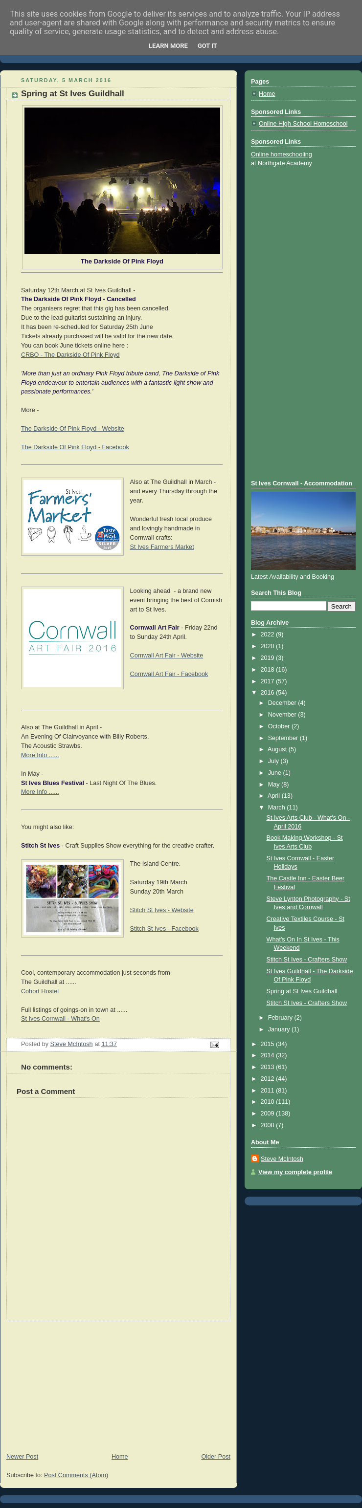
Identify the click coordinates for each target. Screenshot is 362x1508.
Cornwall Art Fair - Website (167, 655)
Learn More (168, 45)
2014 (268, 1055)
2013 (268, 1067)
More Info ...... (40, 755)
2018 (268, 669)
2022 (268, 634)
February (281, 1017)
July (274, 761)
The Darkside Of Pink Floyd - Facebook (75, 447)
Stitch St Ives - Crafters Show (307, 959)
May (274, 784)
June (275, 772)
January (280, 1029)
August (278, 749)
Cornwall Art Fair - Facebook (169, 674)
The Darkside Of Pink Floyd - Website (72, 428)
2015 (268, 1044)
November (283, 714)
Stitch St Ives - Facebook (164, 928)
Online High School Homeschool (303, 123)
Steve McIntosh (282, 1159)
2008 (268, 1125)
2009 (268, 1113)
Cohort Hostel (40, 991)
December (283, 702)
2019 (268, 658)
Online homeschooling (281, 154)
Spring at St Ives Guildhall (302, 991)
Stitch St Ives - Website (162, 910)
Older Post (215, 1456)
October (280, 726)
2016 (268, 692)
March (277, 807)
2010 (268, 1101)
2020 (268, 646)
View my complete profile (295, 1172)
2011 (268, 1090)
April (275, 795)
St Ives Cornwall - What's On (60, 1018)
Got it (207, 45)
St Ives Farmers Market (162, 547)
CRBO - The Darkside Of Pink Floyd (70, 354)
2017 (268, 681)
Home (120, 1456)
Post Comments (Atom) (76, 1475)
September (284, 738)
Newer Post (22, 1456)
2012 (268, 1078)
